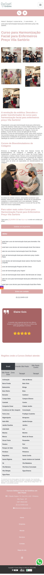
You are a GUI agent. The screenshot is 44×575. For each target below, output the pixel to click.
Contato (22, 544)
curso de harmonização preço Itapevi (13, 271)
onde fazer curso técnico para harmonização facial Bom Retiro (21, 284)
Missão (22, 530)
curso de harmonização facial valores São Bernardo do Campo (21, 275)
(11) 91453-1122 (13, 219)
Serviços (22, 537)
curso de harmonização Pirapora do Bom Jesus (17, 267)
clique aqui (24, 219)
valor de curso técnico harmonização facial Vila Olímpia (19, 251)
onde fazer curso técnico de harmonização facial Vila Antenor (21, 247)
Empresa (22, 524)
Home (22, 517)
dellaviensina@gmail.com (22, 508)
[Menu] (40, 4)
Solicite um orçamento (22, 227)
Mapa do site (22, 550)
